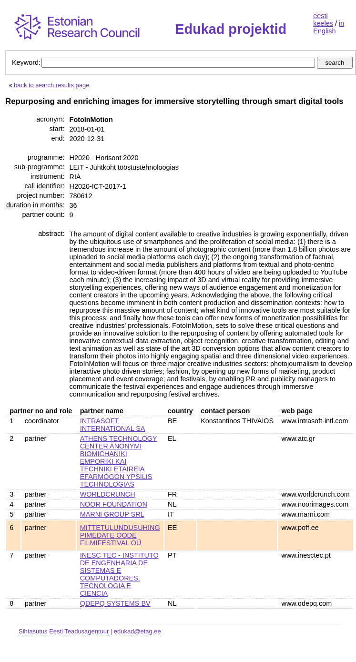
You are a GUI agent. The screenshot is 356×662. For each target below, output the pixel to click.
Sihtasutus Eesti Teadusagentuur (64, 631)
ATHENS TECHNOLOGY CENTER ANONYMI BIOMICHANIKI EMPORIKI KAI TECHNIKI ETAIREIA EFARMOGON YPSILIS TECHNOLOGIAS (118, 461)
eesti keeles (323, 19)
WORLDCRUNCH (107, 494)
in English (328, 27)
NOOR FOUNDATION (113, 504)
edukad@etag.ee (137, 631)
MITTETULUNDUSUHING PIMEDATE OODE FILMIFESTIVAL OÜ (120, 535)
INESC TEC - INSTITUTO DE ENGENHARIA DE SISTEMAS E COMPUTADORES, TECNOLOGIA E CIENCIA (119, 574)
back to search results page (51, 85)
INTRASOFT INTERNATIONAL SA (112, 424)
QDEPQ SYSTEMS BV (115, 603)
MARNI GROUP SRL (112, 514)
